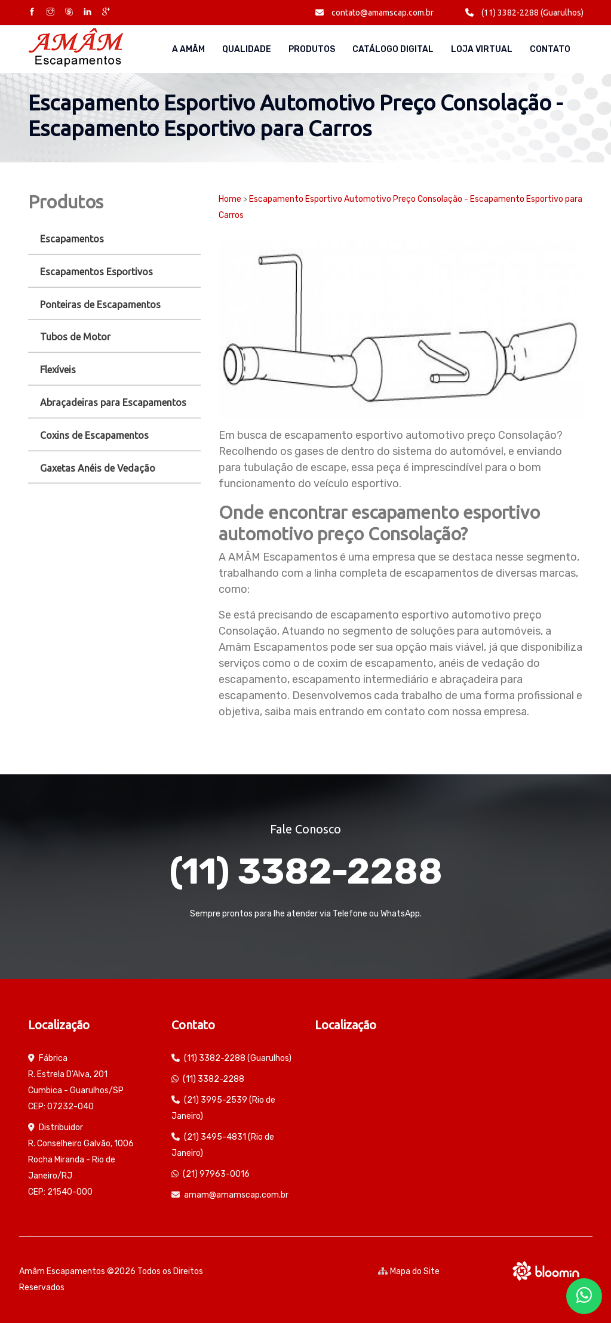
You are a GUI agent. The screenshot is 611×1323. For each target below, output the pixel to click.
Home (230, 199)
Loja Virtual (481, 49)
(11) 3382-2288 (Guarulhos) (524, 12)
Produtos (311, 49)
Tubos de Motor (75, 336)
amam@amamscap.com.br (236, 1195)
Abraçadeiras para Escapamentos (113, 402)
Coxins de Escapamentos (94, 435)
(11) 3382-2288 (306, 871)
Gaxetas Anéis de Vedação (97, 468)
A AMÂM (188, 49)
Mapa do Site (409, 1271)
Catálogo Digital (393, 49)
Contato (550, 49)
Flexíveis (58, 369)
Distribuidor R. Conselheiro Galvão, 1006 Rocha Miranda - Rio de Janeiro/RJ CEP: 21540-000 (81, 1159)
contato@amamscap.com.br (374, 12)
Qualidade (246, 49)
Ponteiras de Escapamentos (100, 304)
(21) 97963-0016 (216, 1174)
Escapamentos (72, 238)
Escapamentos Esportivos (96, 271)
